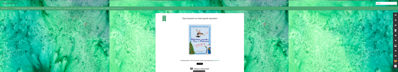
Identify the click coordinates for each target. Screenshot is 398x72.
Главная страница (21, 8)
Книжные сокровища (84, 8)
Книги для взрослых (117, 8)
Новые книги (50, 8)
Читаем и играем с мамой (101, 8)
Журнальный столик (70, 8)
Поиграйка (58, 8)
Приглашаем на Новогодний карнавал (199, 18)
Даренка (216, 60)
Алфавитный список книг (36, 8)
